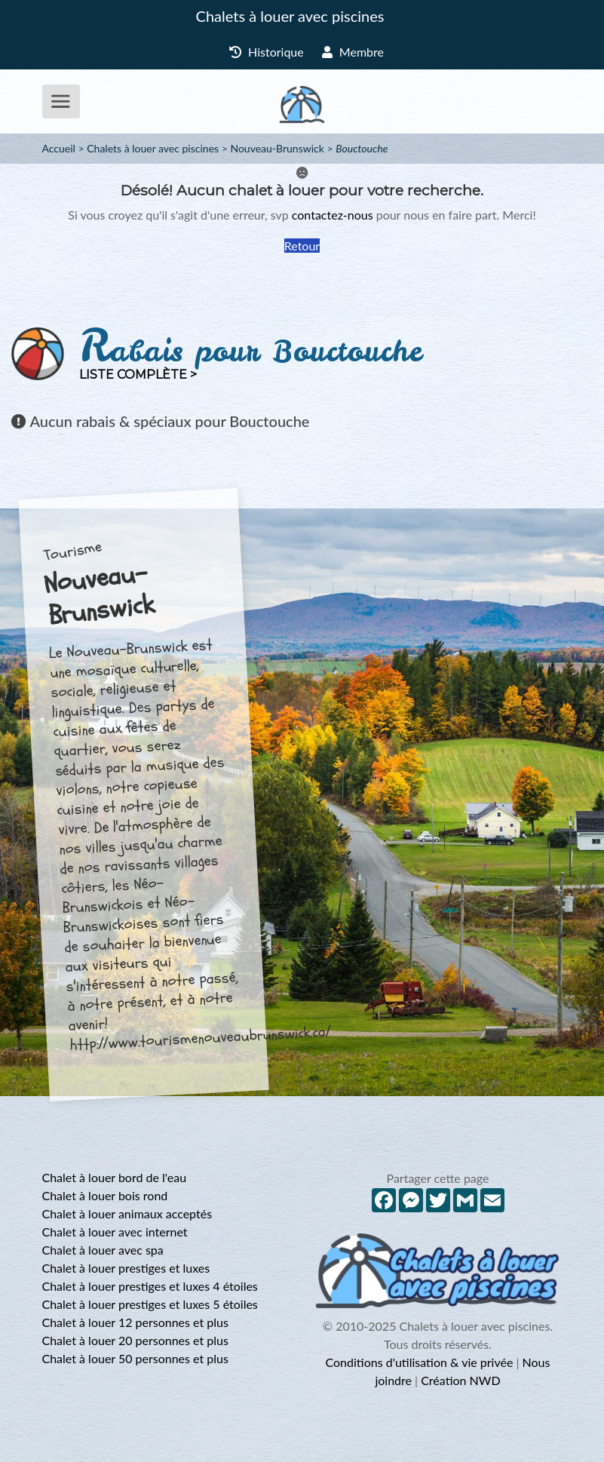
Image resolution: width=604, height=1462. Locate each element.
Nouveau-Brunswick (276, 148)
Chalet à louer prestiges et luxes (126, 1268)
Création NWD (460, 1380)
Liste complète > (138, 374)
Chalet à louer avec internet (115, 1231)
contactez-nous (332, 214)
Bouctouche (362, 148)
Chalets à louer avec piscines (290, 16)
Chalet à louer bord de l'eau (114, 1177)
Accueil (58, 148)
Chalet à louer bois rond (105, 1195)
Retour (302, 245)
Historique (266, 52)
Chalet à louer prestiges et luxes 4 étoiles (150, 1286)
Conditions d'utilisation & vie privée (420, 1362)
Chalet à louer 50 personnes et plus (135, 1358)
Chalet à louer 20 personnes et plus (135, 1340)
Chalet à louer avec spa (103, 1249)
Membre (353, 52)
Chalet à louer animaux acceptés (127, 1213)
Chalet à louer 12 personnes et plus (135, 1322)
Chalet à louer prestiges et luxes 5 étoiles (150, 1304)
